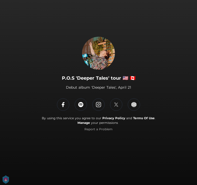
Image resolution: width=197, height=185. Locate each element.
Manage (83, 123)
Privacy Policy (113, 118)
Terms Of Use (144, 118)
